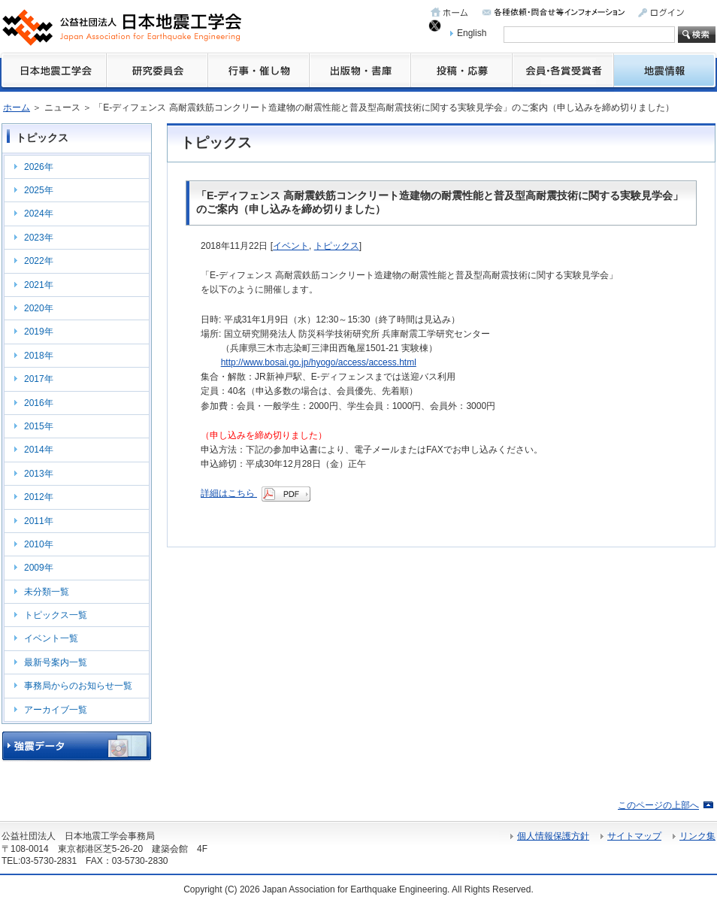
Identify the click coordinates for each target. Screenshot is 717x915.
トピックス (336, 246)
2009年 (38, 567)
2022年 (38, 261)
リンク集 (697, 836)
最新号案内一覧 (55, 662)
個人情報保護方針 (553, 836)
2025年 (38, 190)
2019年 (38, 331)
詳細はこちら (255, 493)
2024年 (38, 213)
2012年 (38, 497)
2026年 (38, 167)
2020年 (38, 308)
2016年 (38, 403)
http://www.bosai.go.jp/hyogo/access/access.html (318, 362)
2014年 (38, 449)
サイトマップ (634, 836)
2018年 (38, 355)
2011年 (38, 521)
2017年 (38, 379)
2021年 (38, 285)
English (471, 33)
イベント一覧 (51, 638)
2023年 (38, 237)
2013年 (38, 473)
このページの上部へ (658, 805)
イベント (291, 246)
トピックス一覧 (55, 615)
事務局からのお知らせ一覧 (78, 685)
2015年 (38, 426)
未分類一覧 (46, 591)
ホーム (16, 107)
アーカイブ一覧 (55, 709)
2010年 (38, 544)
